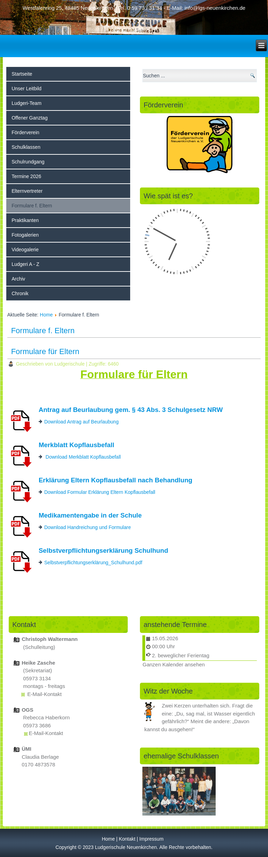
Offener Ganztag (29, 118)
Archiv (18, 279)
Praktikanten (25, 220)
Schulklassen (26, 147)
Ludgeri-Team (27, 103)
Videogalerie (25, 249)
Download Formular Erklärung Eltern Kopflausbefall (99, 492)
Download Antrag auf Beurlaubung (81, 421)
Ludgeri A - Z (25, 264)
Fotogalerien (25, 235)
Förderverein (25, 132)
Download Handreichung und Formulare (87, 527)
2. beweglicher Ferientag (180, 655)
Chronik (20, 293)
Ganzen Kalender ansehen (173, 664)
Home (46, 314)
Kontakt (127, 839)
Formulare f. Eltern (32, 205)
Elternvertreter (27, 191)
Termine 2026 (26, 176)
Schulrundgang (28, 161)
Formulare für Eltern (45, 351)
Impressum (151, 839)
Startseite (22, 74)
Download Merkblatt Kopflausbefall (83, 457)
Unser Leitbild (27, 88)
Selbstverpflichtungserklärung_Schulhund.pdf (93, 562)
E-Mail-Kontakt (44, 694)
